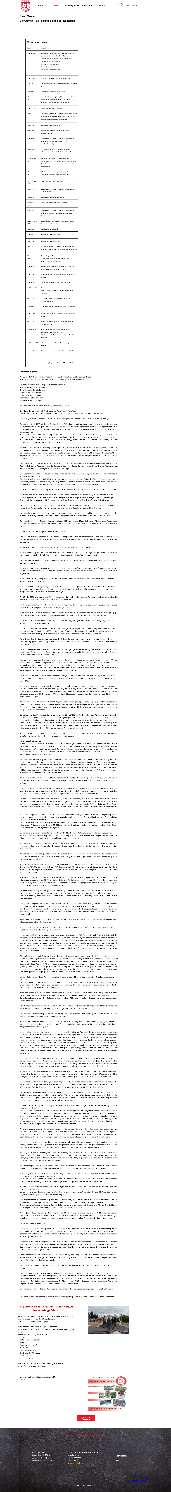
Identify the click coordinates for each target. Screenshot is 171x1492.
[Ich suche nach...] (138, 5)
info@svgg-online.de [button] (76, 1463)
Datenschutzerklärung (141, 1480)
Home (40, 5)
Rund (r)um (87, 5)
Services (103, 5)
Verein (56, 5)
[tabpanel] (63, 22)
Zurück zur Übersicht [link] (86, 1418)
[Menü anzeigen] (117, 1459)
